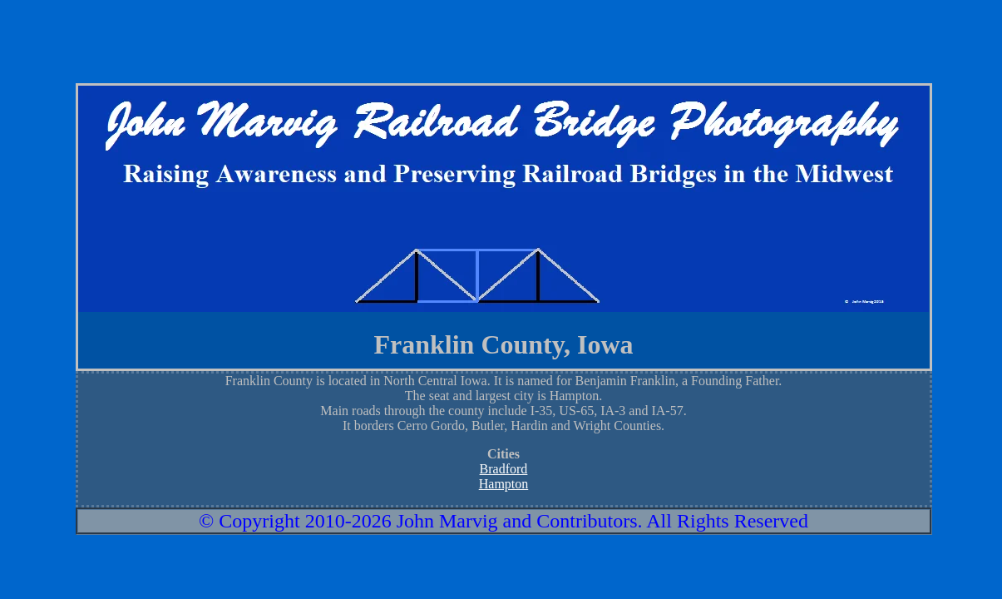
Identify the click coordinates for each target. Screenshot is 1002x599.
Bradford (504, 469)
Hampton (504, 484)
